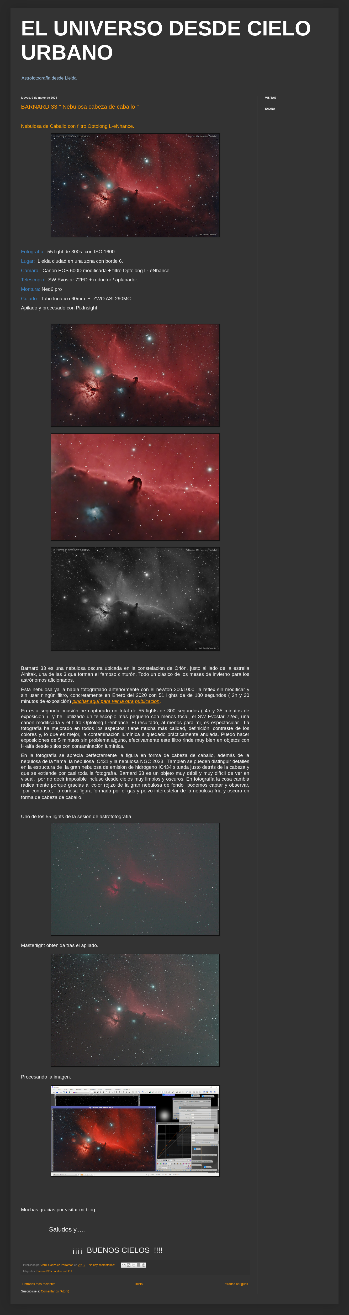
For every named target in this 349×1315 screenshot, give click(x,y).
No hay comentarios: (102, 1264)
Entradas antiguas (235, 1284)
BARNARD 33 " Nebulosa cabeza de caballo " (80, 106)
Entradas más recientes (38, 1284)
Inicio (139, 1284)
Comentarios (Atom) (55, 1291)
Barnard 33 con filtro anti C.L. (54, 1271)
